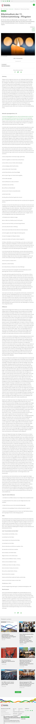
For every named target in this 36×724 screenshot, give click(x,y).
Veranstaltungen (16, 715)
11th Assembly (4, 64)
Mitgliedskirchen (16, 711)
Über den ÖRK (14, 709)
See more (18, 692)
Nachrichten (15, 713)
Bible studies (11, 9)
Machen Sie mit (20, 709)
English (33, 28)
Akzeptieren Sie (25, 717)
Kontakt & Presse (20, 714)
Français (33, 29)
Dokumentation (5, 9)
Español (33, 30)
